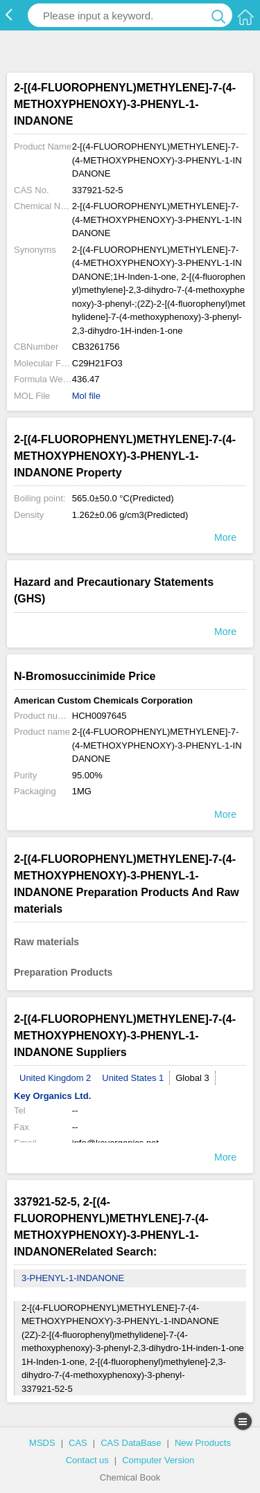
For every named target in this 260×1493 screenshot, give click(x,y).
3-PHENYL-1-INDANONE (72, 1278)
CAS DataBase (131, 1443)
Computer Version (158, 1460)
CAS (78, 1443)
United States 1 (133, 1078)
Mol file (86, 396)
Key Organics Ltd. (52, 1096)
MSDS (42, 1443)
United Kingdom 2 (55, 1078)
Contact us (87, 1460)
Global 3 (192, 1078)
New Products (203, 1443)
